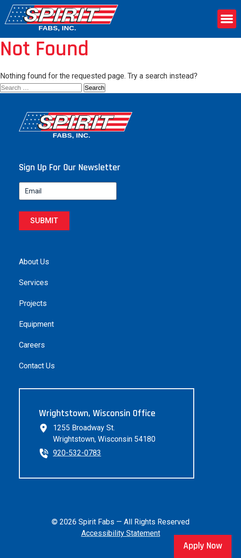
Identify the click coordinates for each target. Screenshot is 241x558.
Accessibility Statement (120, 533)
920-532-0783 (77, 452)
